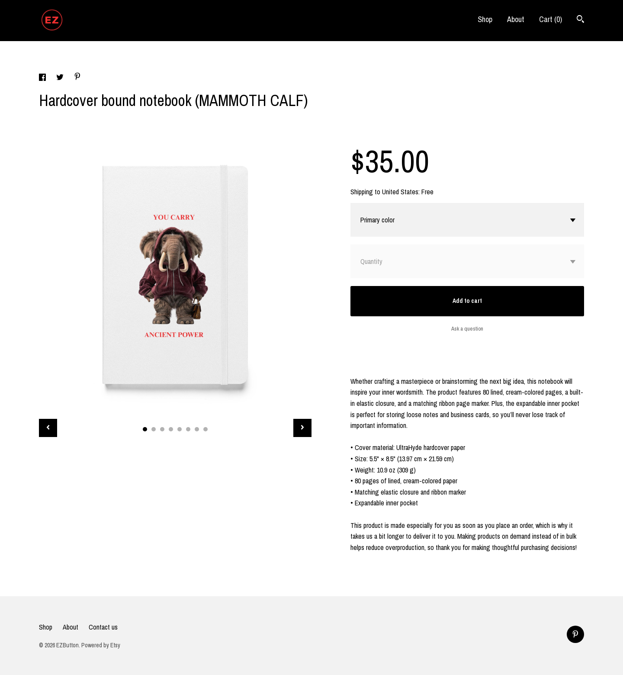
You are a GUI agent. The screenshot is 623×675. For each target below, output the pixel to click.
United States (400, 191)
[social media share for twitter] (60, 78)
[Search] (580, 20)
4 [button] (171, 429)
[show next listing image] (302, 428)
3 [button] (162, 429)
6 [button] (188, 429)
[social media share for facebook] (43, 78)
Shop (485, 19)
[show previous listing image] (48, 428)
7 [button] (197, 429)
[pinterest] (575, 634)
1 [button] (145, 429)
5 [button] (179, 429)
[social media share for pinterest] (77, 77)
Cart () (550, 19)
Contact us (103, 627)
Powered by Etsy (100, 645)
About (515, 19)
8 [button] (205, 429)
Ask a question (467, 328)
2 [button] (153, 429)
